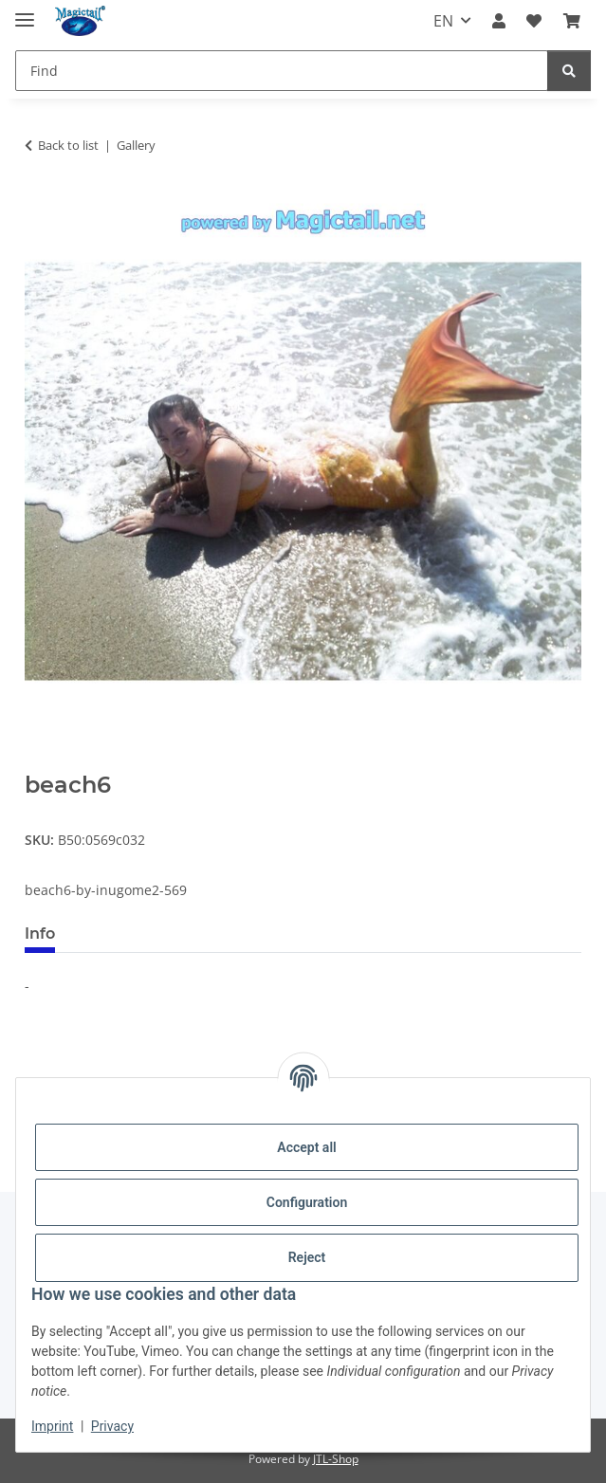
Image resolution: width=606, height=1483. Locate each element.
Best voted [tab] (127, 934)
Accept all (306, 1147)
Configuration (306, 1202)
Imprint (52, 1426)
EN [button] (443, 20)
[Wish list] (534, 21)
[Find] (281, 70)
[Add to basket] (40, 761)
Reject (307, 1257)
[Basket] (572, 21)
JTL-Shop (335, 1459)
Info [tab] (40, 934)
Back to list (68, 145)
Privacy (112, 1426)
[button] (499, 21)
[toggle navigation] (24, 12)
